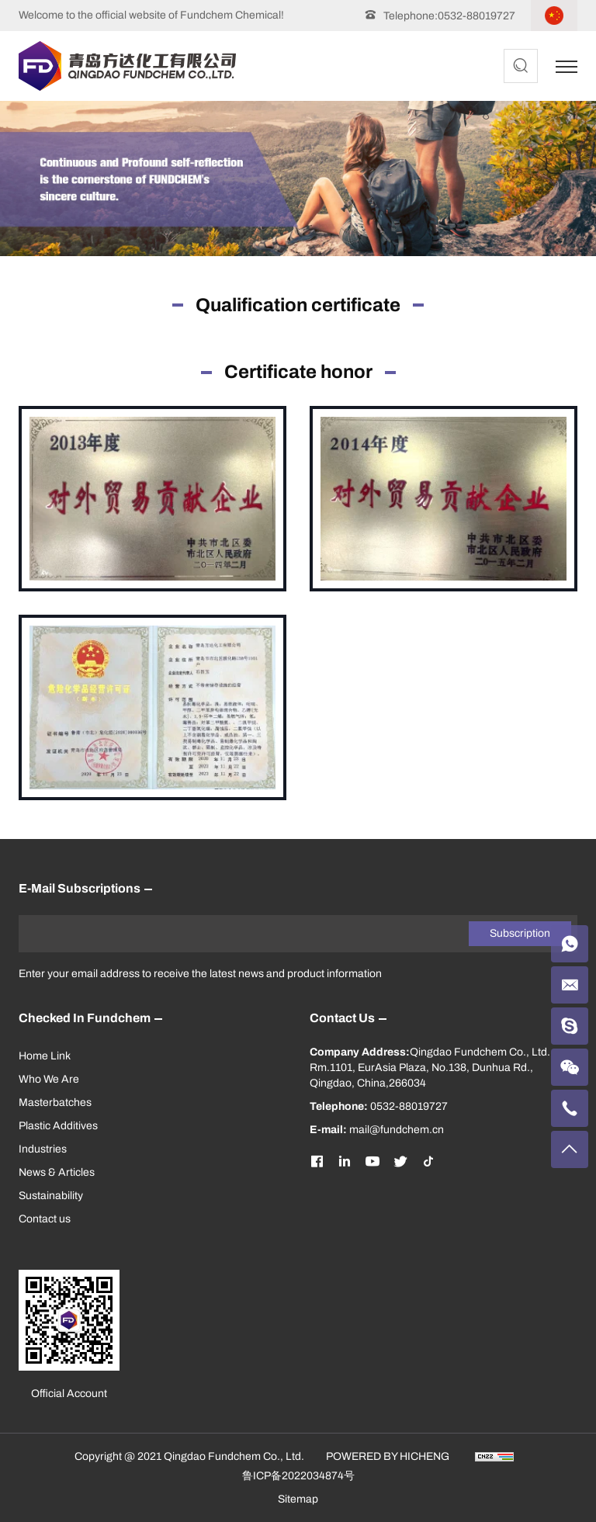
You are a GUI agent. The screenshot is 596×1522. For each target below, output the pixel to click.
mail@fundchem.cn (396, 1129)
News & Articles (57, 1172)
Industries (43, 1149)
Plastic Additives (58, 1126)
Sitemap (298, 1499)
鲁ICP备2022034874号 (298, 1476)
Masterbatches (55, 1102)
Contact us (45, 1219)
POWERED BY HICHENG (387, 1456)
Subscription (520, 933)
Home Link (45, 1056)
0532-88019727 (476, 16)
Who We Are (49, 1079)
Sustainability (51, 1195)
